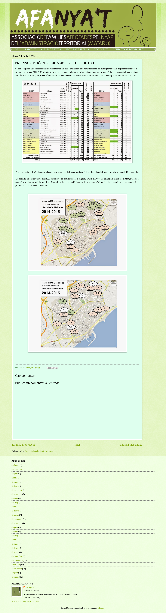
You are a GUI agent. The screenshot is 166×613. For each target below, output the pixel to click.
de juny (15, 473)
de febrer (15, 465)
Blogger (101, 608)
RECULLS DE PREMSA (77, 49)
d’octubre (16, 564)
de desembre (17, 469)
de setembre (17, 494)
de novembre (17, 519)
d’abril (14, 478)
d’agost (15, 527)
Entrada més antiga (131, 444)
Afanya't (30, 587)
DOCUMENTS (101, 49)
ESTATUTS (30, 49)
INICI (17, 49)
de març (15, 482)
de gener (15, 515)
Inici (77, 444)
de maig (15, 502)
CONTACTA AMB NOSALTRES (128, 49)
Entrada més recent (23, 444)
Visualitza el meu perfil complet (25, 601)
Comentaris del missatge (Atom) (39, 451)
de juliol (15, 577)
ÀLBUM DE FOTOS (51, 49)
